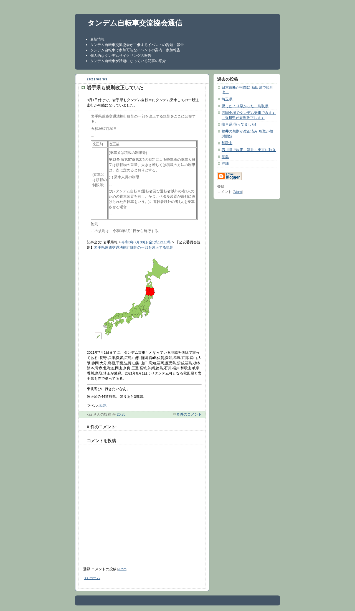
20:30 (121, 414)
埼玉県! (228, 99)
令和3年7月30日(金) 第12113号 (146, 242)
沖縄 (225, 164)
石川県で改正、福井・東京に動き (249, 150)
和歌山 (227, 143)
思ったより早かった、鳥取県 (245, 106)
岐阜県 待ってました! (239, 124)
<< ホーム (92, 578)
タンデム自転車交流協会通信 (134, 23)
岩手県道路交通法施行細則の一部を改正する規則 (133, 248)
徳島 (225, 157)
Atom (122, 569)
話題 (103, 406)
